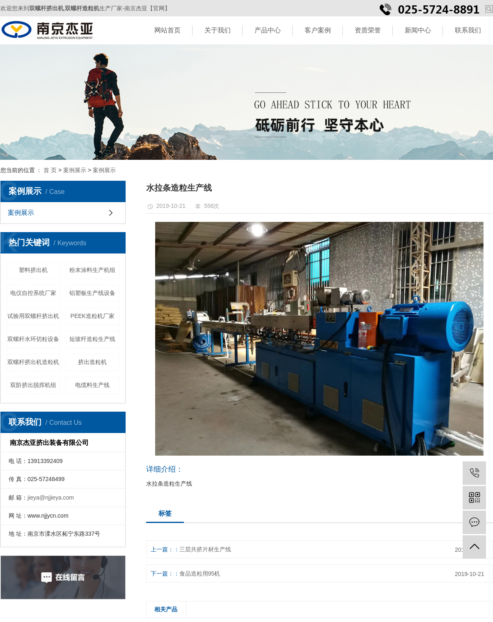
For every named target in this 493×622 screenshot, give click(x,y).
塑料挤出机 (33, 270)
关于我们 (217, 30)
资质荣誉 (368, 30)
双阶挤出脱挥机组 (33, 385)
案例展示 (74, 170)
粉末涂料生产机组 (92, 270)
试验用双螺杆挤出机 (33, 316)
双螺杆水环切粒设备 (33, 339)
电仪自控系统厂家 (33, 293)
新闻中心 (418, 30)
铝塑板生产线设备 (92, 293)
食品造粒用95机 (199, 573)
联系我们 (468, 30)
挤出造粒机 (92, 362)
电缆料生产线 (92, 385)
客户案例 (318, 30)
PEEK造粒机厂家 (93, 316)
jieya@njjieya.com (51, 497)
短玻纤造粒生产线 (92, 339)
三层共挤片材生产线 (205, 549)
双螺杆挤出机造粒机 (33, 362)
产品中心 (268, 30)
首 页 (50, 170)
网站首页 (167, 30)
